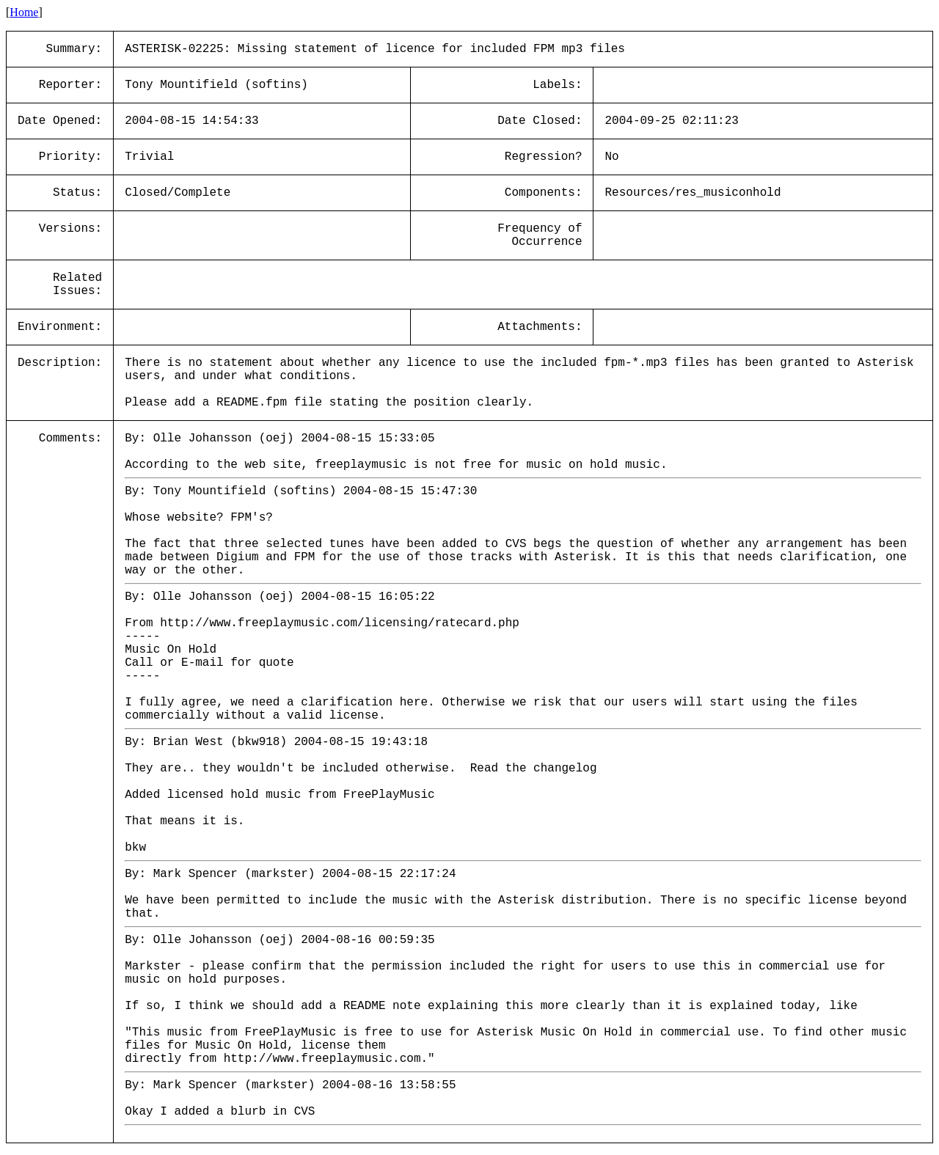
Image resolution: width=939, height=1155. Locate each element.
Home (24, 12)
